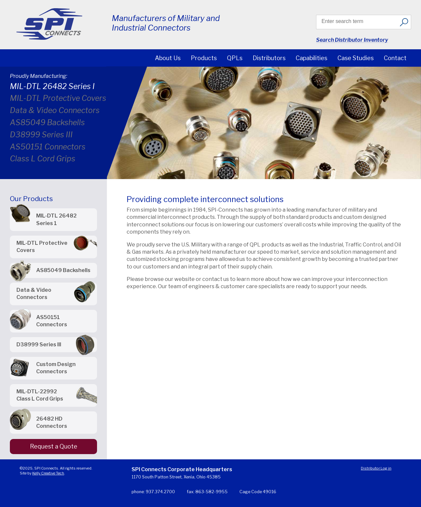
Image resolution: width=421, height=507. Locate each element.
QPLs (234, 58)
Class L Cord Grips (42, 158)
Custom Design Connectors (56, 368)
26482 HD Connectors (51, 422)
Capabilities (311, 58)
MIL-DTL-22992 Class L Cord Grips (39, 395)
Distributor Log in (376, 468)
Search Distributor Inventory (352, 40)
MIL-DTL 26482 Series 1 (56, 219)
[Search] (404, 22)
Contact (395, 58)
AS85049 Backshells (47, 122)
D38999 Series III (41, 134)
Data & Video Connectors (55, 110)
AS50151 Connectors (48, 146)
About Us (168, 58)
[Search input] (359, 21)
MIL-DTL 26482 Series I (52, 86)
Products (204, 58)
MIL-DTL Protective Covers (58, 98)
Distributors (269, 58)
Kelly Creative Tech (48, 473)
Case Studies (355, 58)
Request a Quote (53, 446)
